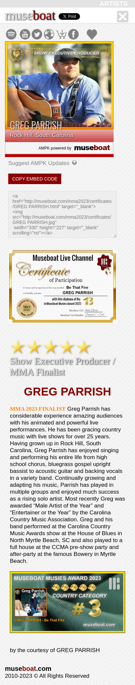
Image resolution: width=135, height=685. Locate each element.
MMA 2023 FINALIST (38, 409)
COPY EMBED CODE (34, 178)
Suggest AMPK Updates (39, 163)
